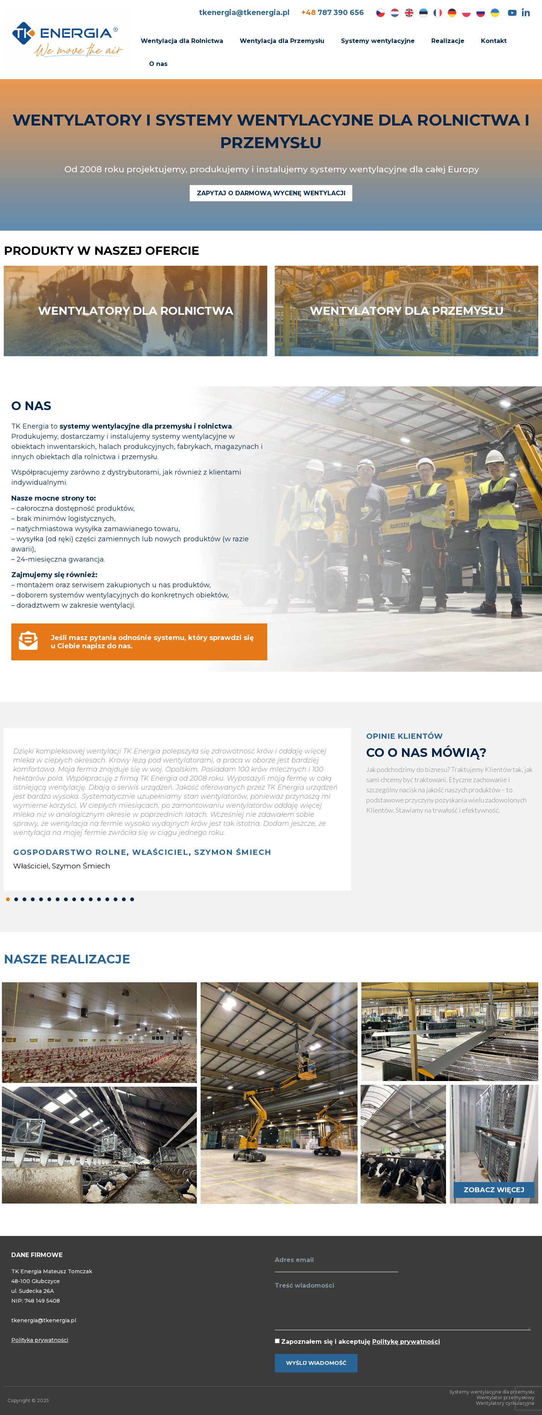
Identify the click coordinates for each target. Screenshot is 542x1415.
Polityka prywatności (39, 1340)
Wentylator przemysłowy (505, 1397)
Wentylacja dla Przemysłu (282, 40)
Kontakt (494, 40)
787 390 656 (332, 12)
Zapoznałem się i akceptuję (360, 1341)
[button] (8, 899)
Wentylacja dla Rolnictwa (182, 40)
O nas (158, 63)
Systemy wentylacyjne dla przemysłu (491, 1392)
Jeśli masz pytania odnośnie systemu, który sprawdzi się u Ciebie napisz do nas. (152, 642)
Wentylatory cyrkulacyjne (505, 1403)
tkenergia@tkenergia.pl (244, 12)
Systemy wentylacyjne (378, 40)
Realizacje (447, 40)
